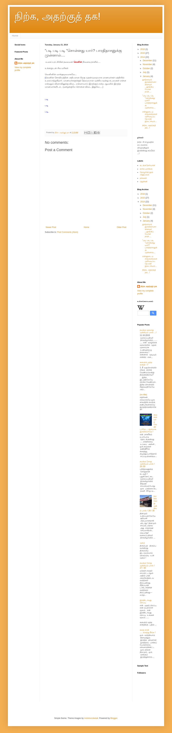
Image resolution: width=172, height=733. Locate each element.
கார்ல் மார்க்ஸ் (146, 169)
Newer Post (51, 227)
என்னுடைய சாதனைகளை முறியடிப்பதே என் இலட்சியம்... (149, 117)
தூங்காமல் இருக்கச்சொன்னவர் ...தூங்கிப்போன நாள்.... (149, 85)
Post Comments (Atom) (67, 232)
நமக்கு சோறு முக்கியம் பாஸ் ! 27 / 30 (147, 565)
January (146, 76)
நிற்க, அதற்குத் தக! (58, 16)
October (146, 68)
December (148, 60)
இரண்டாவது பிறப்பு (146, 601)
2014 (142, 57)
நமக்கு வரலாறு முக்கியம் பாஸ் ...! (148, 331)
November (148, 64)
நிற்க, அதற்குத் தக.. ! (149, 126)
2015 (142, 53)
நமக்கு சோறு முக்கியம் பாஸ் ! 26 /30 (147, 464)
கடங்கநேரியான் (147, 165)
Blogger (113, 718)
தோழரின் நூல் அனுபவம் (146, 173)
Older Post (121, 227)
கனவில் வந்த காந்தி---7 (146, 363)
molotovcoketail (91, 718)
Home (15, 35)
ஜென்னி (143, 181)
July (145, 72)
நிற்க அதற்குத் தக (26, 63)
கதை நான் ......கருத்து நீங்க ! (148, 631)
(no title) (143, 394)
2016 (142, 49)
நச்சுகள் (143, 178)
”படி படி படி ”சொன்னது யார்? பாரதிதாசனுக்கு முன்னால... (149, 101)
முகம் (142, 543)
